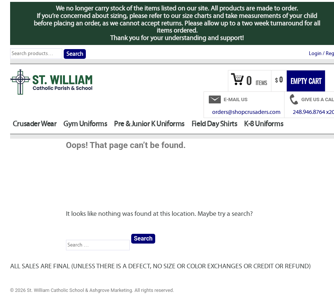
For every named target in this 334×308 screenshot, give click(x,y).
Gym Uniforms (85, 124)
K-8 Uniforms (263, 124)
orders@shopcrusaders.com (246, 112)
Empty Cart (306, 82)
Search (74, 54)
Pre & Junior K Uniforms (149, 124)
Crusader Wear (35, 124)
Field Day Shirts (214, 124)
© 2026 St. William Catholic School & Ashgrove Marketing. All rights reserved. (92, 290)
